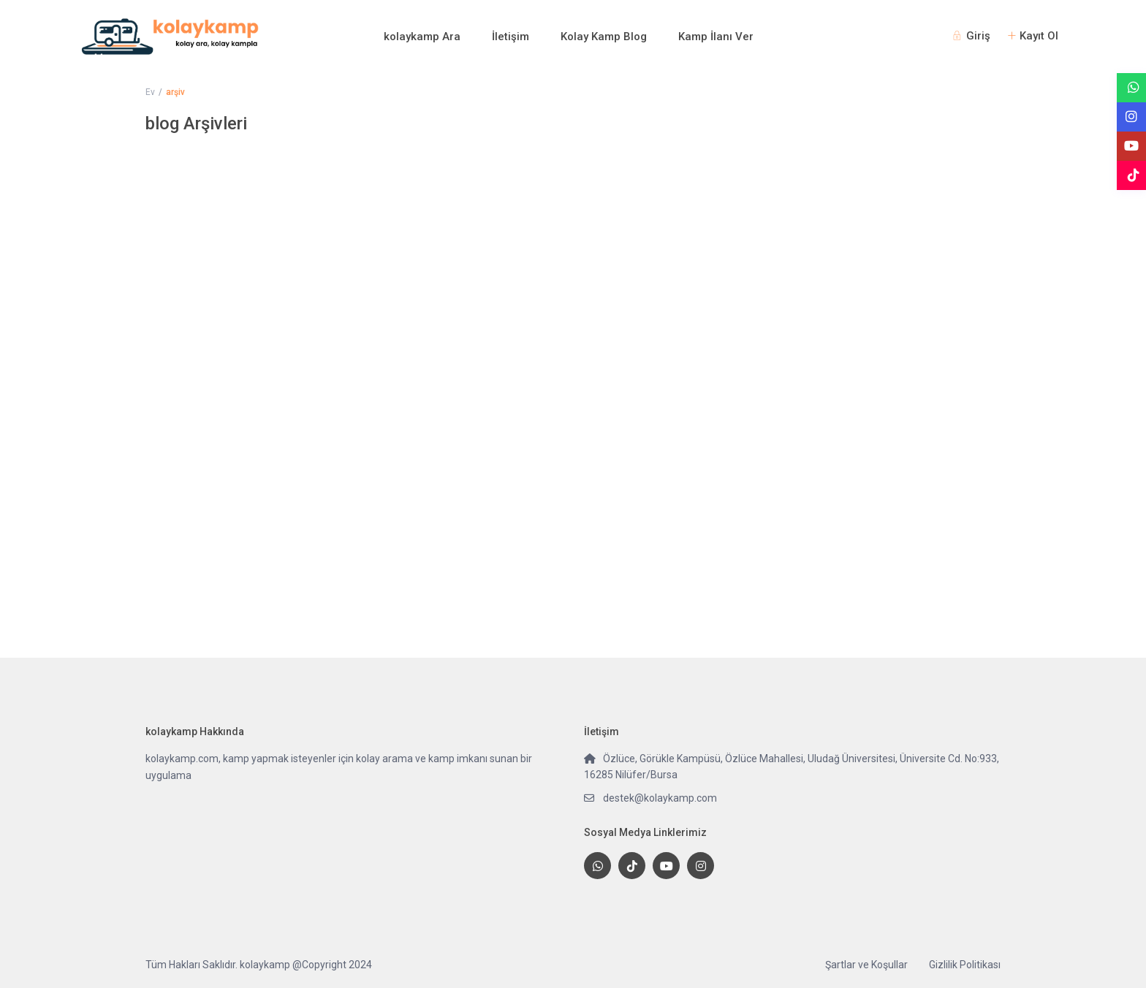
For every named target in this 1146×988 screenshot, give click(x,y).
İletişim (510, 36)
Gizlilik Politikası (965, 964)
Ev (150, 92)
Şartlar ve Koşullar (866, 964)
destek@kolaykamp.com (660, 798)
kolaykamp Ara (422, 36)
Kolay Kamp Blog (604, 36)
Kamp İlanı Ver (716, 36)
